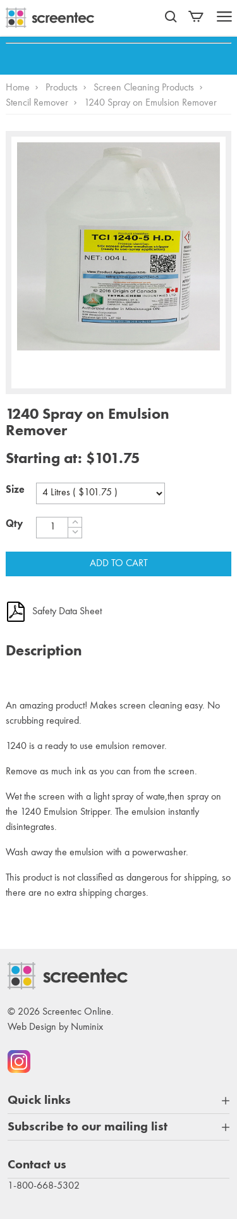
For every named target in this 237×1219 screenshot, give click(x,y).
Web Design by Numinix (55, 1027)
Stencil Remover (37, 103)
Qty (14, 524)
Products (62, 88)
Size (15, 490)
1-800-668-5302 (44, 1186)
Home (18, 88)
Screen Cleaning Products (144, 88)
